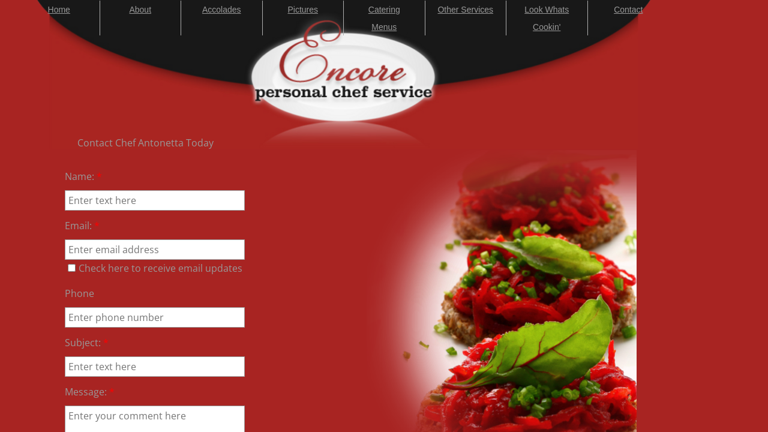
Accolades (221, 9)
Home (59, 9)
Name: (83, 176)
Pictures (302, 9)
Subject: (87, 342)
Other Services (465, 9)
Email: (82, 225)
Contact (628, 9)
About (140, 9)
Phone (79, 293)
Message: (90, 391)
